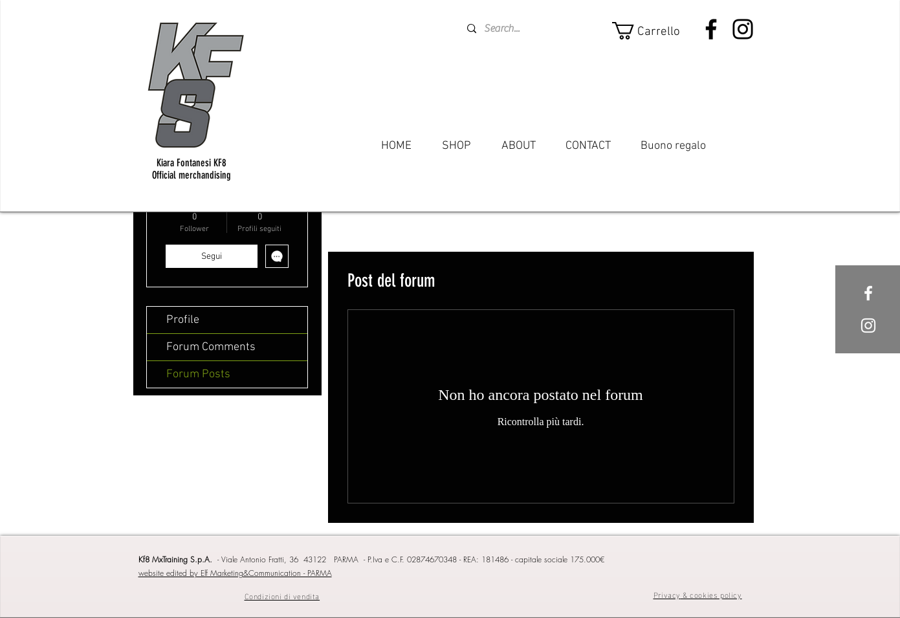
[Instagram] (742, 29)
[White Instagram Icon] (868, 325)
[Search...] (516, 28)
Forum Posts (198, 374)
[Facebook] (711, 29)
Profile (182, 320)
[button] (654, 30)
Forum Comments (211, 347)
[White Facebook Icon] (868, 293)
